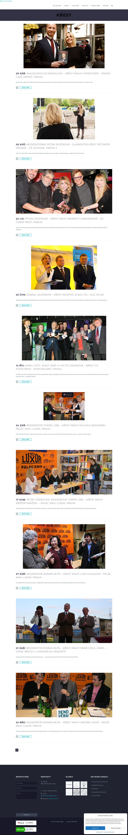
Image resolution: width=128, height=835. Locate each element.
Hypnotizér (95, 788)
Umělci (66, 5)
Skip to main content (6, 1)
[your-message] (26, 795)
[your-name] (26, 783)
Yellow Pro (57, 5)
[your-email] (26, 788)
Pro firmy (75, 5)
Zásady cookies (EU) (72, 821)
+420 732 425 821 (52, 791)
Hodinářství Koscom (97, 785)
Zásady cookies (99, 832)
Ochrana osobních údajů (109, 832)
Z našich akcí (95, 5)
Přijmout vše (95, 828)
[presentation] (28, 806)
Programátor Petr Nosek (99, 792)
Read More (25, 87)
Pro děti (85, 5)
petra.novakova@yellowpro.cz (49, 796)
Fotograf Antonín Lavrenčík (99, 781)
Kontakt (106, 5)
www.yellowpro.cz (53, 798)
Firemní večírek (96, 795)
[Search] (112, 6)
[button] (17, 87)
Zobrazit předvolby (116, 828)
